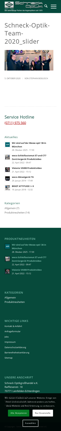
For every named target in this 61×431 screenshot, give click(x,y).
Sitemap (9, 357)
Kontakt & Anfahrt (13, 326)
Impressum (10, 341)
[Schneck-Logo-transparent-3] (25, 6)
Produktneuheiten (15, 212)
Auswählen (30, 423)
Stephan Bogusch (38, 78)
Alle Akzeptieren (19, 413)
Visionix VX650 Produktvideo (27, 168)
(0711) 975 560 (15, 122)
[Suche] (44, 6)
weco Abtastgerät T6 (23, 177)
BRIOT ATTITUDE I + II (23, 186)
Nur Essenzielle (42, 413)
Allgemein (10, 208)
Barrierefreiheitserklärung (17, 352)
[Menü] (51, 6)
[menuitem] (44, 6)
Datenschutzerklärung (15, 347)
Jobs (7, 336)
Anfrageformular (12, 331)
